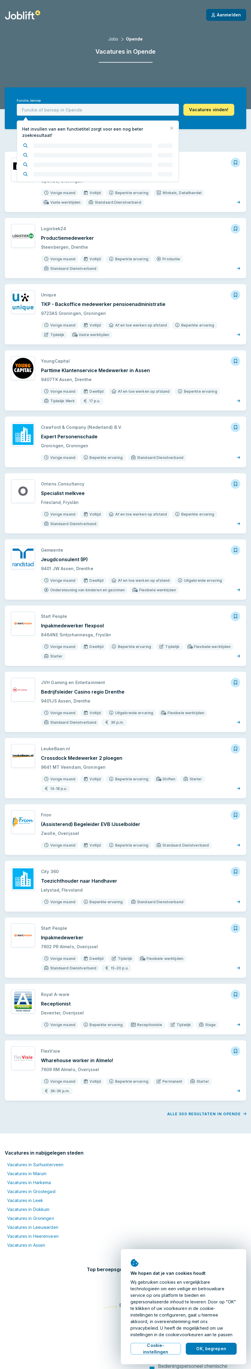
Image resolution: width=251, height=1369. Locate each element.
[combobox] (98, 110)
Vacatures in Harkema (29, 1182)
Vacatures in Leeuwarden (32, 1227)
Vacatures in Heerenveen (33, 1236)
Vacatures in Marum (26, 1173)
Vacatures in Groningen (30, 1218)
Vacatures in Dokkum (28, 1209)
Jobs (113, 38)
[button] (208, 110)
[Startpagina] (22, 15)
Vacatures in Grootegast (31, 1191)
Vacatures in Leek (25, 1200)
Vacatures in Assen (26, 1245)
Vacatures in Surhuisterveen (35, 1164)
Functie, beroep (29, 101)
